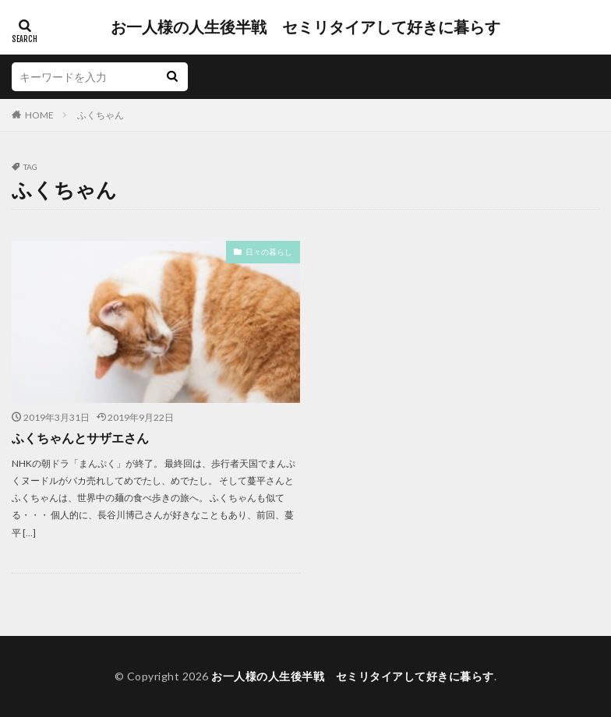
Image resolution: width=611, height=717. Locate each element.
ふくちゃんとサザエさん (80, 437)
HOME (39, 115)
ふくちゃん (100, 115)
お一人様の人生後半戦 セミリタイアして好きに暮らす (305, 27)
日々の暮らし (268, 251)
